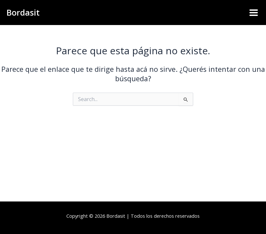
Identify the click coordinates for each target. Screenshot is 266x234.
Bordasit (23, 12)
